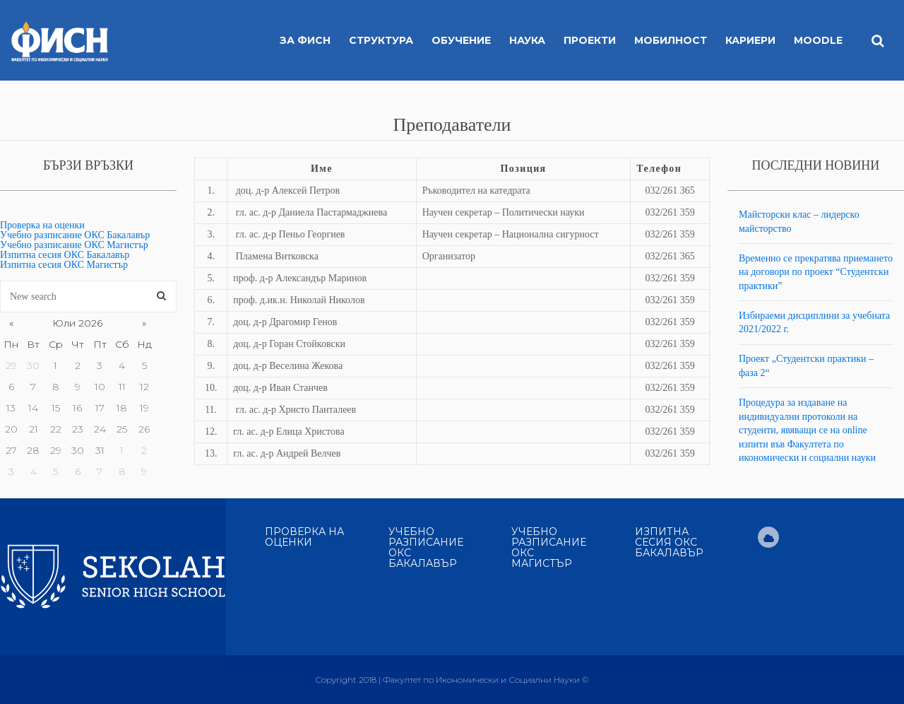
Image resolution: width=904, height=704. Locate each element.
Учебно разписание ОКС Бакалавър (75, 235)
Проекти (590, 40)
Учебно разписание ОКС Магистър (74, 245)
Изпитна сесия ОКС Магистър (64, 264)
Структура (381, 40)
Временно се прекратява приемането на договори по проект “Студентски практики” (816, 272)
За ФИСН (305, 40)
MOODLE (818, 40)
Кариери (750, 40)
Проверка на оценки (42, 225)
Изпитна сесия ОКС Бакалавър (64, 255)
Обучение (461, 40)
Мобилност (670, 40)
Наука (527, 40)
